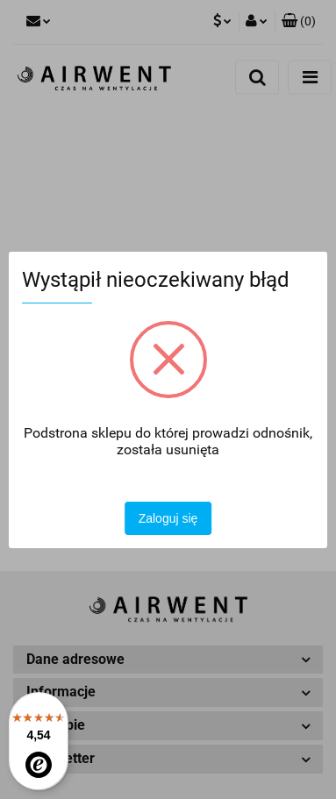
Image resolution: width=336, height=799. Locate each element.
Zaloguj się (168, 518)
